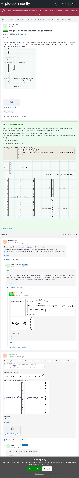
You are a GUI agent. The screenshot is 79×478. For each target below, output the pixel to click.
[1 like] (21, 440)
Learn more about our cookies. (39, 464)
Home (4, 19)
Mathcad (30, 19)
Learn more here (39, 14)
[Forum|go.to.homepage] (17, 3)
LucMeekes (11, 355)
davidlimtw (11, 25)
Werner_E (11, 241)
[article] (39, 250)
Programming (8, 111)
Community (11, 19)
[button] (2, 4)
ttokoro (16, 293)
